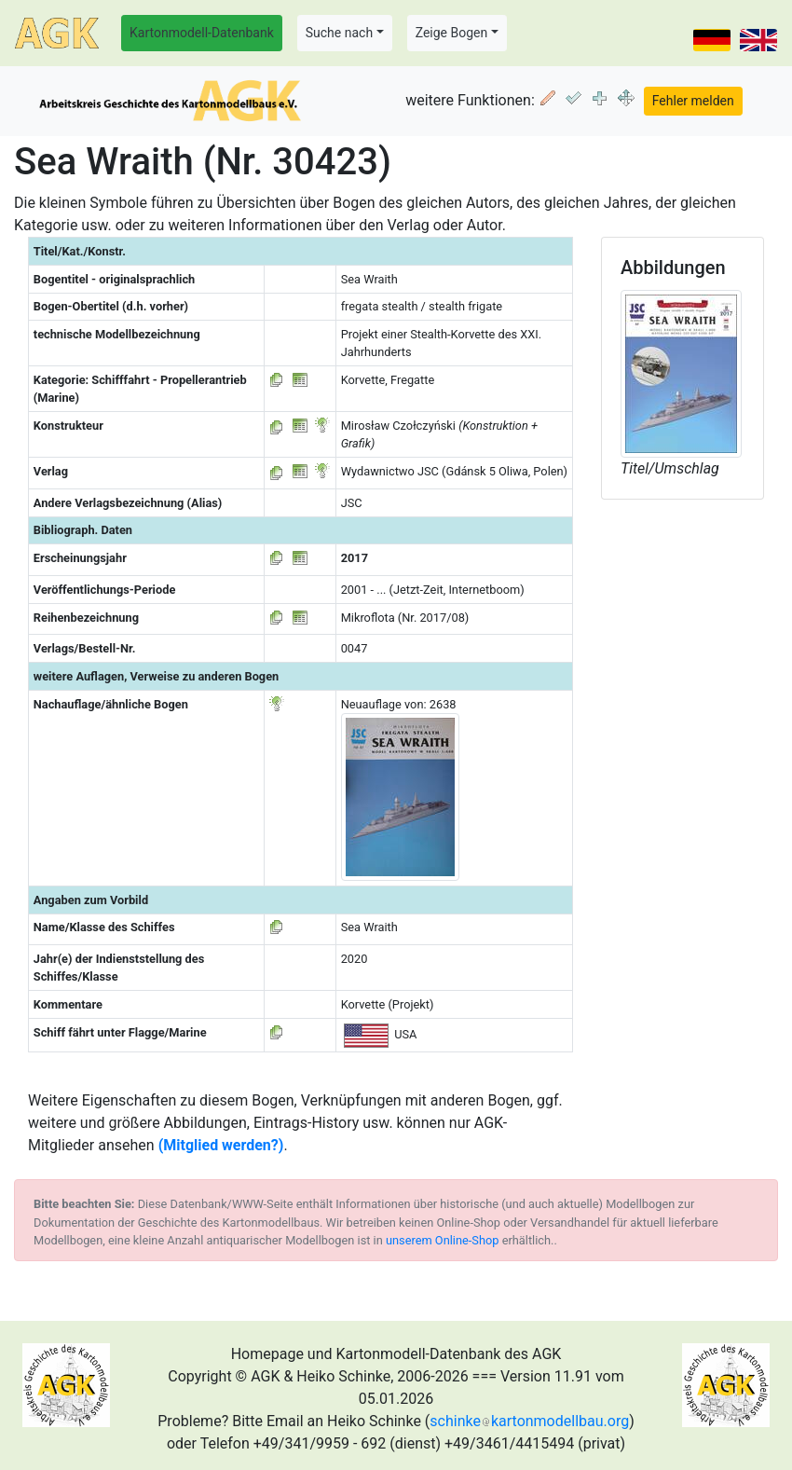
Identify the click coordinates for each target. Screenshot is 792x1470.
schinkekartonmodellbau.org (529, 1421)
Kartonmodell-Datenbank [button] (202, 32)
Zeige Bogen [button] (452, 32)
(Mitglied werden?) (221, 1145)
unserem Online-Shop (442, 1240)
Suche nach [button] (339, 32)
